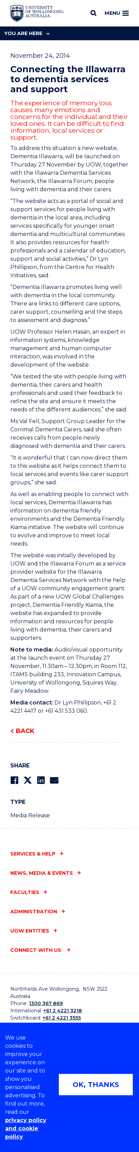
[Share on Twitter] (27, 780)
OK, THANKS (96, 1084)
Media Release (30, 815)
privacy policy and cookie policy (25, 1128)
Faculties (24, 892)
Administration (33, 911)
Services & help (32, 854)
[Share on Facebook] (14, 780)
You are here (27, 33)
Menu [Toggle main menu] (117, 13)
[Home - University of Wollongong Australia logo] (37, 13)
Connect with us (36, 950)
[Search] (93, 13)
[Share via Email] (54, 780)
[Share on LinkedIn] (41, 780)
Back (25, 731)
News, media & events (41, 873)
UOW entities (29, 931)
